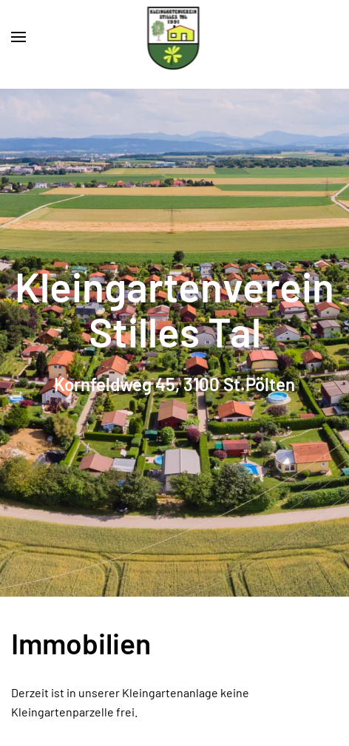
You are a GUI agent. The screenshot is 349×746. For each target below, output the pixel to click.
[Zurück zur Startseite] (174, 37)
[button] (18, 37)
